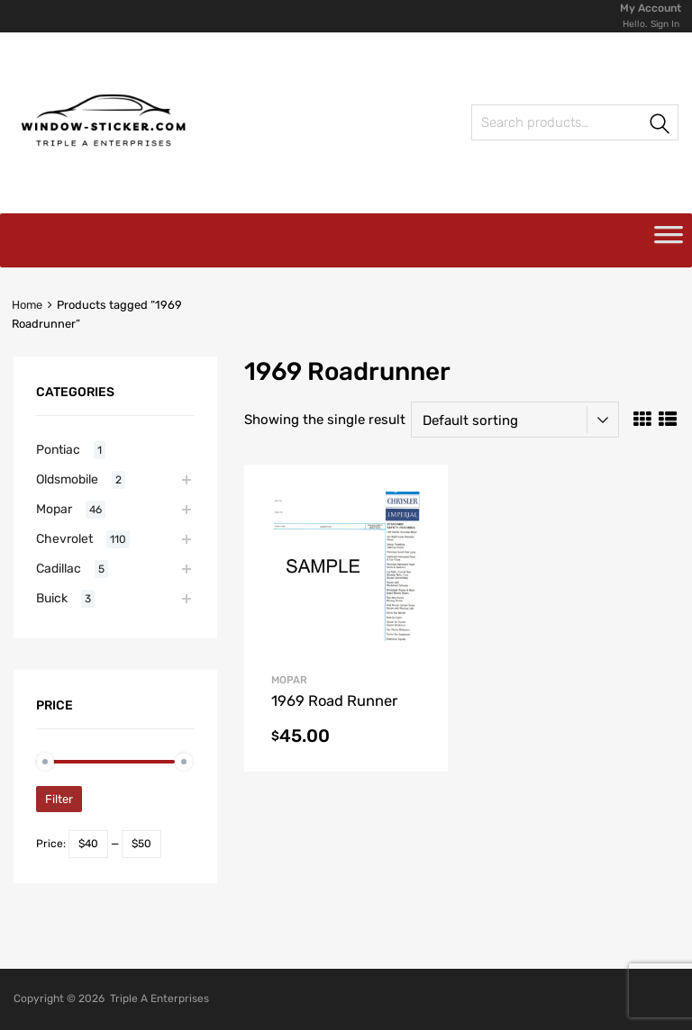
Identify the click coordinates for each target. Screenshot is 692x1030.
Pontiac (58, 449)
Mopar (289, 679)
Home (27, 305)
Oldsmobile (67, 479)
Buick (52, 598)
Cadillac (58, 568)
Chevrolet (64, 538)
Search (660, 125)
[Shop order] (515, 420)
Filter (59, 799)
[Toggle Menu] (668, 240)
